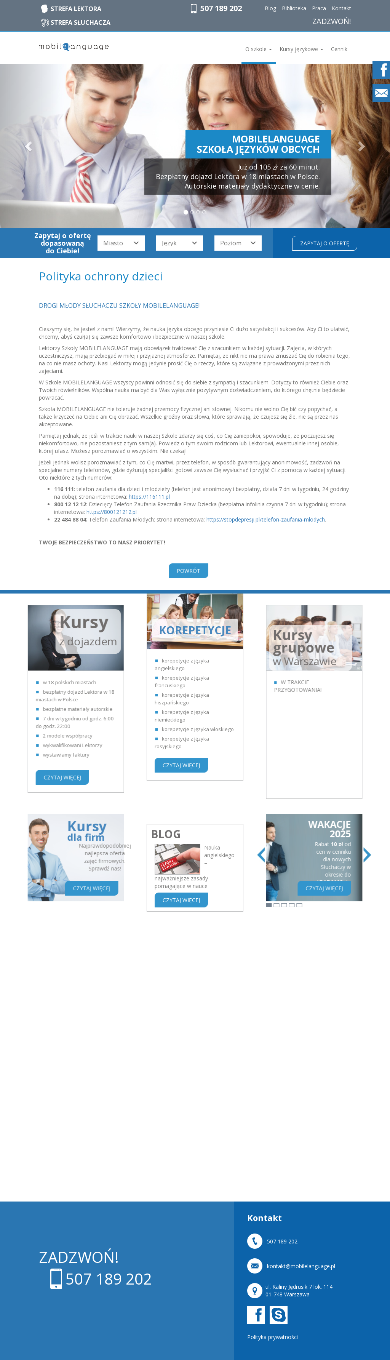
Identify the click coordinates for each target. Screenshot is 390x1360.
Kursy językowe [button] (301, 49)
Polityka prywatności (272, 1337)
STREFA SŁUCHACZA (80, 22)
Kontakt (341, 8)
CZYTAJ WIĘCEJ (181, 639)
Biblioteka (294, 8)
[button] (29, 146)
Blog (270, 8)
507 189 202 (221, 8)
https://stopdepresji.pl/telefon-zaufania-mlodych (265, 519)
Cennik (339, 49)
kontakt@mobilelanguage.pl (301, 1266)
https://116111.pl (149, 496)
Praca (319, 8)
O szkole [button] (258, 49)
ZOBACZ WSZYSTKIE (354, 978)
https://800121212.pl (111, 511)
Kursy (22, 831)
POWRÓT (188, 580)
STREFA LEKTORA (76, 9)
